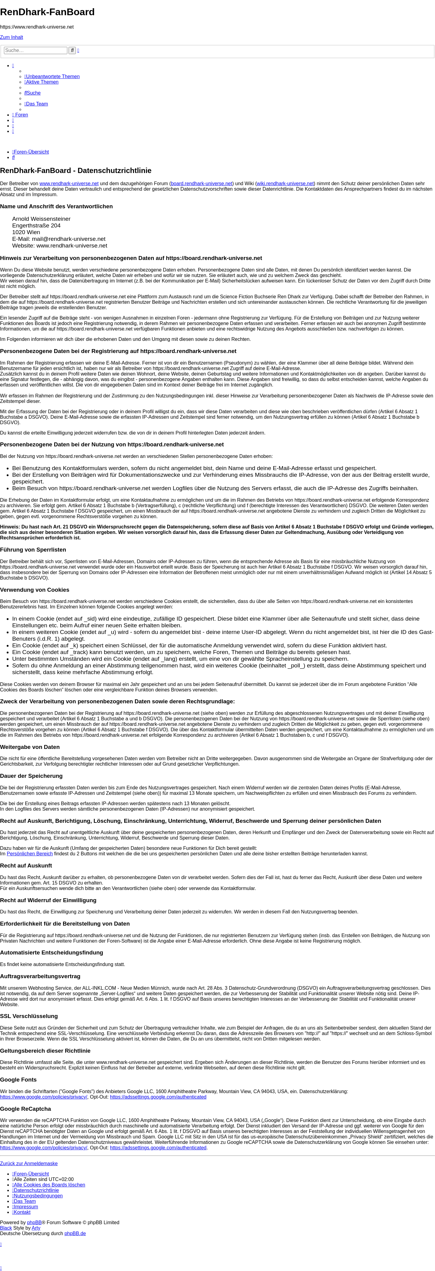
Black (6, 1228)
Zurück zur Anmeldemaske (29, 1163)
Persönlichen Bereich (30, 853)
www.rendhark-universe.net (69, 183)
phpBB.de (75, 1233)
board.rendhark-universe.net (201, 183)
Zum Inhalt (11, 37)
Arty (36, 1228)
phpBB (34, 1222)
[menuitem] (52, 76)
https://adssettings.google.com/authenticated (158, 1097)
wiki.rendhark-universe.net (285, 183)
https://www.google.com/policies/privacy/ (43, 1097)
